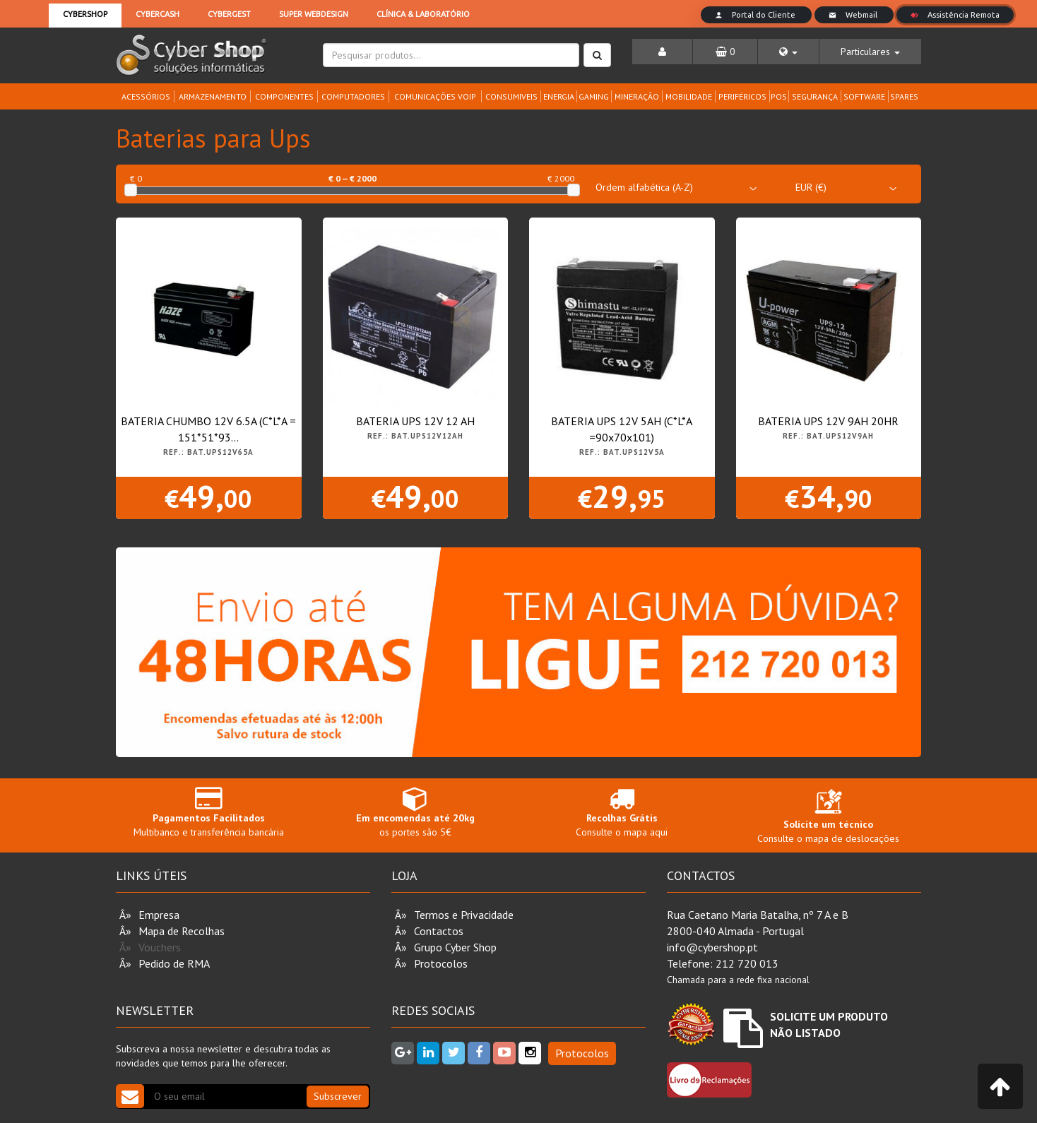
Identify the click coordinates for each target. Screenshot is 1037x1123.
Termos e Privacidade (464, 915)
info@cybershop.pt (712, 947)
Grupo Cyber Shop (455, 947)
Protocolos (441, 963)
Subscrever (338, 1096)
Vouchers (159, 947)
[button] (788, 51)
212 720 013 (747, 963)
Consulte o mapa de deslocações (828, 819)
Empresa (158, 915)
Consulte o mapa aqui (622, 811)
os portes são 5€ (416, 811)
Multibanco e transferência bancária (209, 811)
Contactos (438, 931)
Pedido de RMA (174, 963)
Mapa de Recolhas (181, 931)
